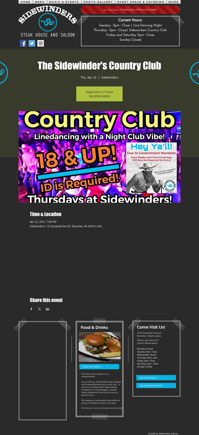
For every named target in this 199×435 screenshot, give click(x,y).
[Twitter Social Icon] (32, 43)
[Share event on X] (39, 309)
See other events (99, 96)
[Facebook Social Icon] (23, 43)
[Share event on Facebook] (31, 309)
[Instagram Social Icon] (40, 43)
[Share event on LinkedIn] (47, 309)
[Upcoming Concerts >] (154, 385)
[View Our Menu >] (97, 366)
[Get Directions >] (154, 378)
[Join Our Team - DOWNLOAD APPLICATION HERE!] (130, 10)
